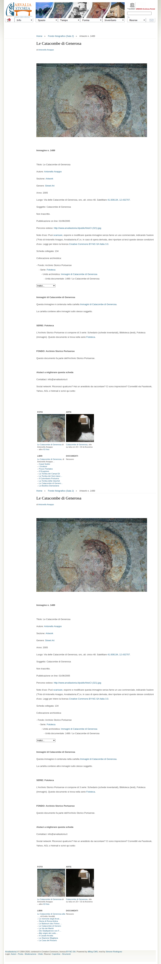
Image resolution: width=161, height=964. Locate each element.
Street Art (49, 185)
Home (39, 36)
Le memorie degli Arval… (50, 919)
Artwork (49, 178)
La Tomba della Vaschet (49, 481)
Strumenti (66, 954)
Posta (20, 954)
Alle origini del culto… (48, 933)
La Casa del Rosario (48, 940)
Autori (13, 954)
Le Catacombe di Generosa (49, 445)
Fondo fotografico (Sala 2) (61, 36)
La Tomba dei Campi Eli (49, 474)
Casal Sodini (44, 464)
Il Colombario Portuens (49, 478)
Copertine (56, 954)
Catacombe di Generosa (77, 445)
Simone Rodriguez (114, 952)
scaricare (58, 235)
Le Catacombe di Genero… (51, 483)
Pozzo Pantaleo (46, 469)
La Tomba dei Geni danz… (50, 476)
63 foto (46, 449)
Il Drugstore (44, 471)
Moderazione (30, 954)
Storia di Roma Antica (48, 921)
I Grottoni (43, 466)
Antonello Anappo (46, 50)
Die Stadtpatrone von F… (50, 931)
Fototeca (51, 269)
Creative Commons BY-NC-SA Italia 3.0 (88, 244)
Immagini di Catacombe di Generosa (79, 274)
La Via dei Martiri (46, 928)
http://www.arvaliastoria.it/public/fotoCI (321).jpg (77, 228)
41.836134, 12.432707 (118, 200)
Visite (40, 954)
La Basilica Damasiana (49, 486)
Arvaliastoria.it (11, 952)
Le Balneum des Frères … (50, 924)
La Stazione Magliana (48, 938)
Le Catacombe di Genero (50, 926)
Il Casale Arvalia (46, 936)
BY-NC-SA (71, 952)
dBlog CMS (93, 952)
